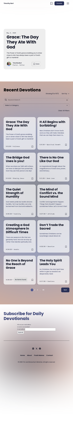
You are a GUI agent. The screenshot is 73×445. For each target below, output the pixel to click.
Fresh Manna (39, 355)
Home (22, 355)
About (29, 355)
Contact (49, 355)
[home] (9, 3)
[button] (67, 3)
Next (65, 290)
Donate (59, 3)
